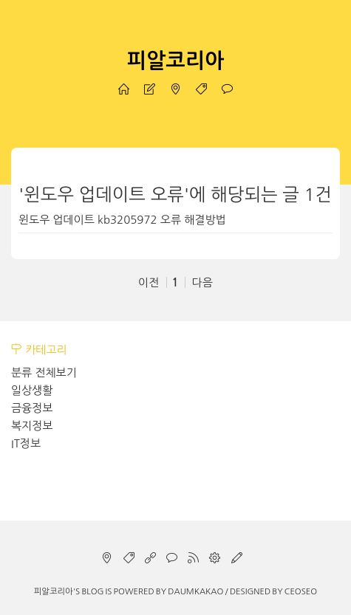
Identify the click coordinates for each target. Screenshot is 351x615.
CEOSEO (300, 591)
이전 (148, 282)
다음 (202, 282)
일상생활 (31, 390)
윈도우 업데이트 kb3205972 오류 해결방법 (122, 219)
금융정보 (31, 407)
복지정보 (31, 425)
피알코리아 (176, 60)
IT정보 (26, 443)
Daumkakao (195, 591)
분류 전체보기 (44, 372)
